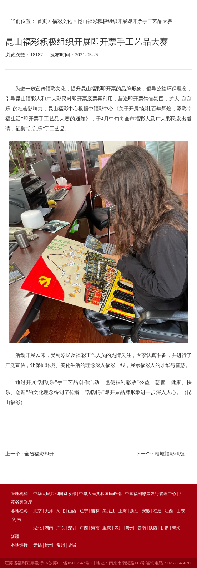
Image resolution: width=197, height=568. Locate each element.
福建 (157, 510)
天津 (49, 510)
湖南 (49, 527)
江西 (169, 510)
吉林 (95, 510)
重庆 (106, 527)
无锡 (37, 545)
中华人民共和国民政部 (100, 493)
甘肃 (164, 527)
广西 (84, 527)
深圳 (72, 527)
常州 (60, 545)
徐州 (49, 545)
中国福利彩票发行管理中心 (150, 493)
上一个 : (33, 454)
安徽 (146, 510)
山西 (72, 510)
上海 (122, 510)
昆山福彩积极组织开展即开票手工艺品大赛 (124, 21)
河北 (60, 510)
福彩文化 (62, 21)
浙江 (134, 510)
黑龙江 (108, 510)
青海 (176, 527)
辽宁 (84, 510)
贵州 (130, 527)
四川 (118, 527)
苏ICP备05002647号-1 (73, 562)
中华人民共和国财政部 (54, 493)
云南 (141, 527)
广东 (60, 527)
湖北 (37, 527)
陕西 (153, 527)
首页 (42, 21)
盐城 (72, 545)
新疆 (15, 536)
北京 (37, 510)
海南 (95, 527)
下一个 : (164, 454)
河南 (16, 519)
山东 (180, 510)
